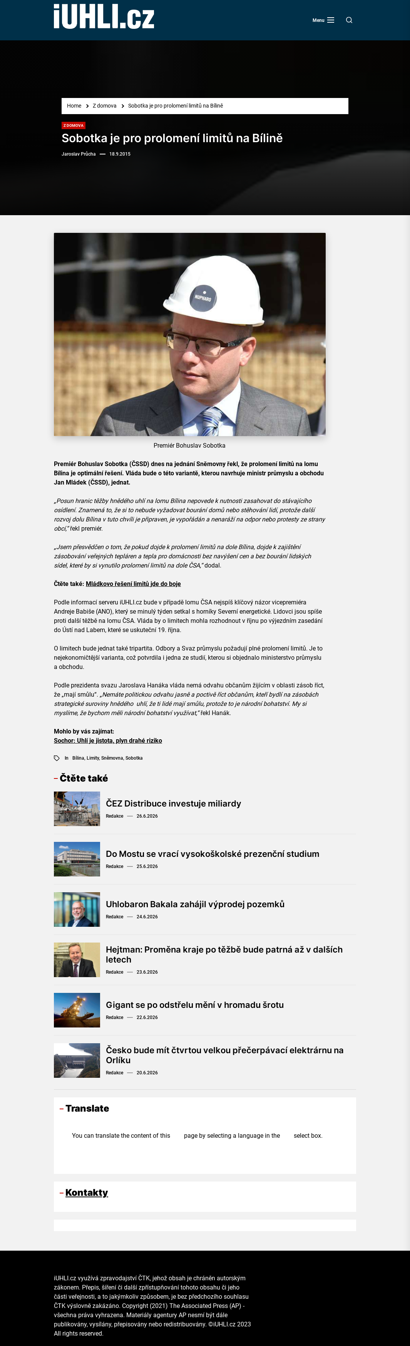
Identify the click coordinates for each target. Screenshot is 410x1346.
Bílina (78, 758)
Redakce (114, 816)
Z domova (74, 125)
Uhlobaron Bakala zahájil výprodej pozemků (195, 904)
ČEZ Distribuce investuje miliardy (173, 803)
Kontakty (86, 1192)
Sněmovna (112, 758)
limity (93, 758)
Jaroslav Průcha (79, 154)
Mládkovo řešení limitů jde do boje (133, 584)
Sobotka (134, 758)
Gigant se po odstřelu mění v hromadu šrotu (195, 1005)
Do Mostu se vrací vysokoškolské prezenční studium (213, 854)
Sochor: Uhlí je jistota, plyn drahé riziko (108, 740)
